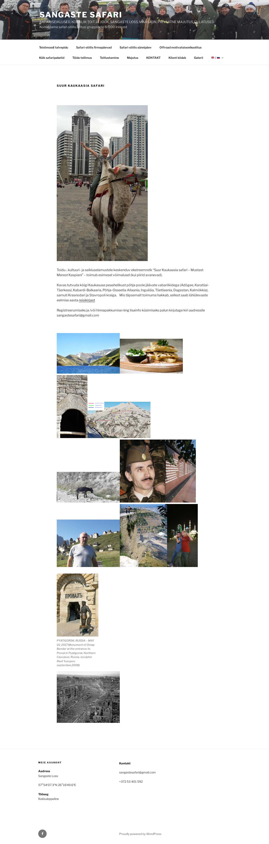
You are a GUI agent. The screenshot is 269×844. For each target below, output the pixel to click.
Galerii (198, 57)
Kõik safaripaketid (51, 57)
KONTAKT (153, 57)
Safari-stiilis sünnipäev (136, 47)
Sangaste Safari (81, 14)
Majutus (132, 57)
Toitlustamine (109, 57)
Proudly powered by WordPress (140, 834)
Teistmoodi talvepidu (53, 47)
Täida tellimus (82, 57)
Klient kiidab (177, 57)
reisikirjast (87, 300)
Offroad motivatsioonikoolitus (181, 47)
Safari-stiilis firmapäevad (94, 47)
